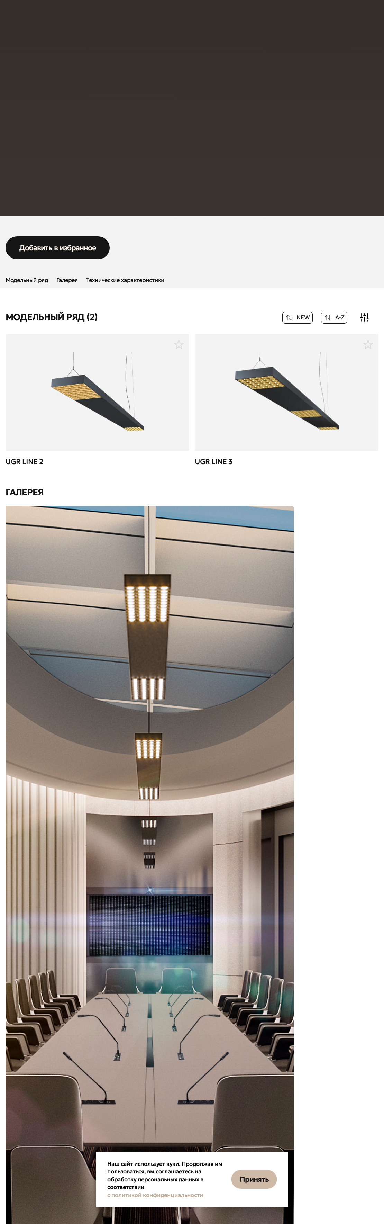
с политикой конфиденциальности (155, 1194)
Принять (254, 1179)
